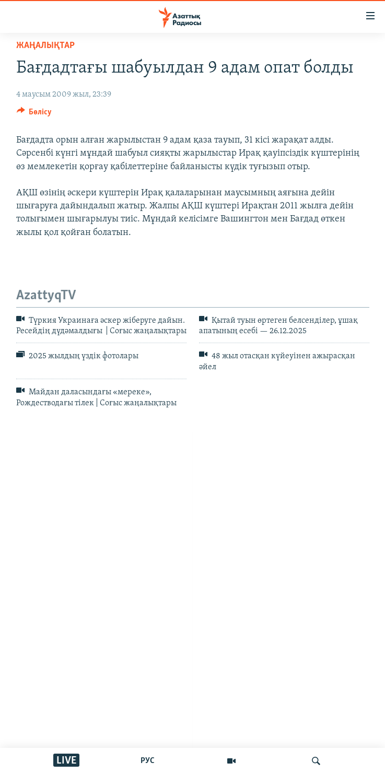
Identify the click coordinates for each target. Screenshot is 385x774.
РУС (148, 761)
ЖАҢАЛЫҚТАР (45, 46)
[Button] (34, 114)
